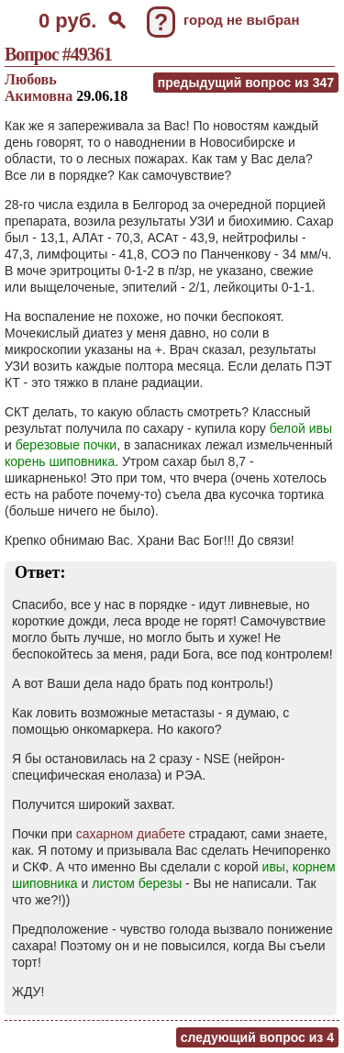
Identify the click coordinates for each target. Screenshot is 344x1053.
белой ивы (301, 428)
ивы (273, 866)
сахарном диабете (130, 833)
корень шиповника (60, 461)
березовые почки (66, 445)
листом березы (137, 883)
